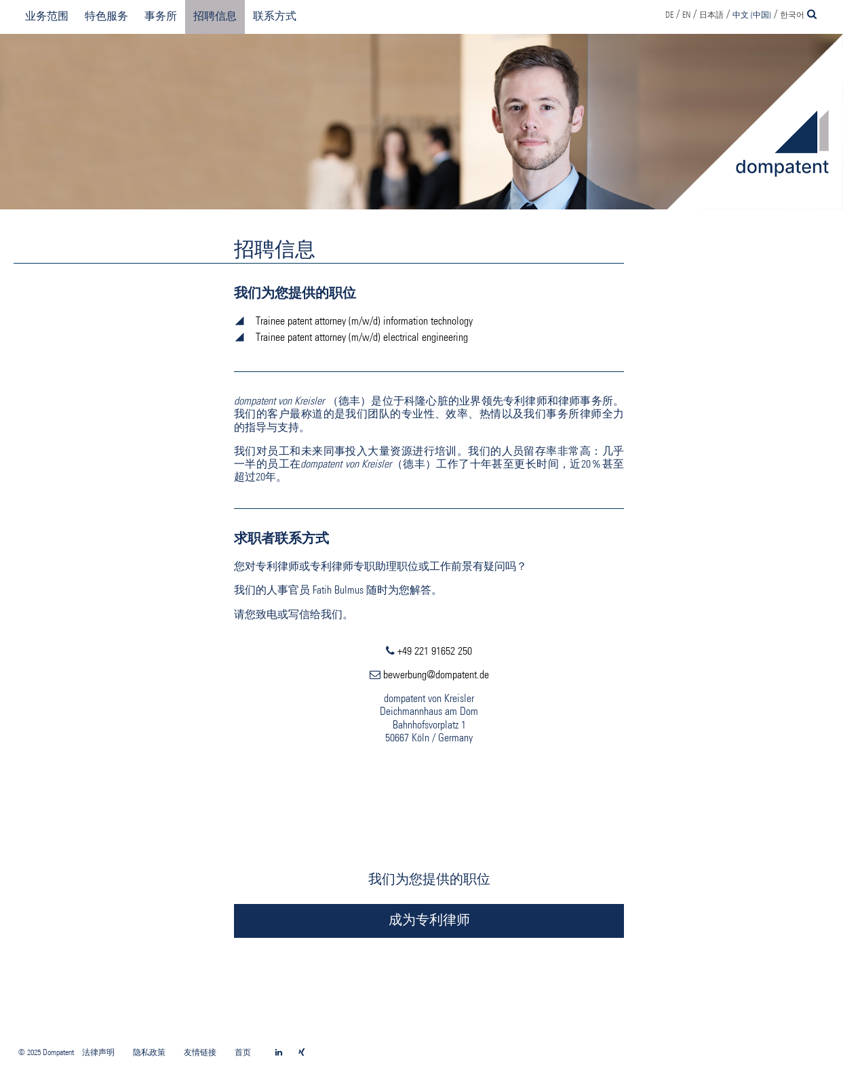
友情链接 (200, 1053)
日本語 (711, 16)
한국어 (792, 16)
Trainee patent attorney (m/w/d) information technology (364, 321)
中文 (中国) (751, 16)
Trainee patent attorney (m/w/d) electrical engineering (362, 338)
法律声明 (98, 1053)
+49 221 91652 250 (434, 651)
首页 (243, 1053)
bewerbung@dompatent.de (436, 675)
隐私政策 (149, 1053)
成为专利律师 (429, 921)
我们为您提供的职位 (429, 880)
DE (669, 16)
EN (686, 16)
